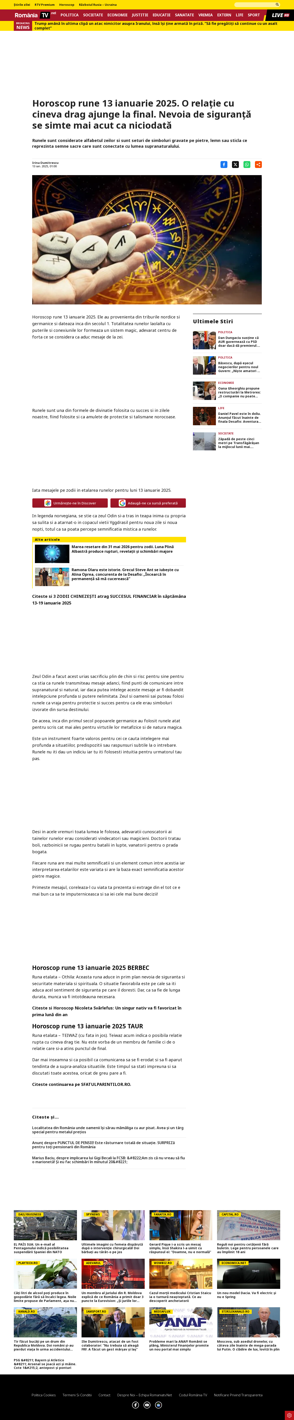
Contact (104, 1395)
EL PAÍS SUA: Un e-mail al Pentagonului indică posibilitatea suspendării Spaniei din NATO (41, 1248)
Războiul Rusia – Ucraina (98, 5)
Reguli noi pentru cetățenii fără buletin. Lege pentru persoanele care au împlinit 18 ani (248, 1248)
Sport (254, 15)
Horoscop (66, 5)
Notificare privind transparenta (238, 1395)
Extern (224, 15)
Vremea (205, 15)
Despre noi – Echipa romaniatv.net (144, 1395)
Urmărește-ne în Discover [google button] (70, 503)
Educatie (161, 15)
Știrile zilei (22, 5)
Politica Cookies (44, 1395)
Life (239, 15)
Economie (117, 15)
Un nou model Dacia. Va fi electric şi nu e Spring (246, 1295)
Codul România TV (193, 1395)
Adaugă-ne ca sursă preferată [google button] (148, 503)
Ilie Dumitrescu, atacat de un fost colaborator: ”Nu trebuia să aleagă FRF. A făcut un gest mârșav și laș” (110, 1345)
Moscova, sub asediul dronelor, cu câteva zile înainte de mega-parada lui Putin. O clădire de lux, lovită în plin (248, 1345)
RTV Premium (45, 5)
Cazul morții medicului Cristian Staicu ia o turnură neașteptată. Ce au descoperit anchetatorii (180, 1297)
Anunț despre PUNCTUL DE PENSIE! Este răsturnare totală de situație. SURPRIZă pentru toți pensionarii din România (103, 1145)
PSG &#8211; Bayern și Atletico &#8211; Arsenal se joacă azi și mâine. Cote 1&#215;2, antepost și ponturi (45, 1364)
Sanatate (184, 15)
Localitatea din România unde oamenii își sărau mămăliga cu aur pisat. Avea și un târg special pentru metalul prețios (108, 1130)
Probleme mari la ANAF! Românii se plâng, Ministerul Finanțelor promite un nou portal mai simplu (179, 1345)
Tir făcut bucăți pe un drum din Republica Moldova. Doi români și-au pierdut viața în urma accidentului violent (44, 1345)
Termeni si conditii (77, 1395)
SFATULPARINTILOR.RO (105, 1084)
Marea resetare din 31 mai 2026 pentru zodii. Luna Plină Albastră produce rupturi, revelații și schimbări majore (123, 549)
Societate (93, 15)
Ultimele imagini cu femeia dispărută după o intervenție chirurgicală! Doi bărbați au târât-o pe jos (112, 1248)
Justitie (140, 15)
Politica (70, 15)
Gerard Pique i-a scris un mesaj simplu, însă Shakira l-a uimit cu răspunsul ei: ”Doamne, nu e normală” (180, 1248)
